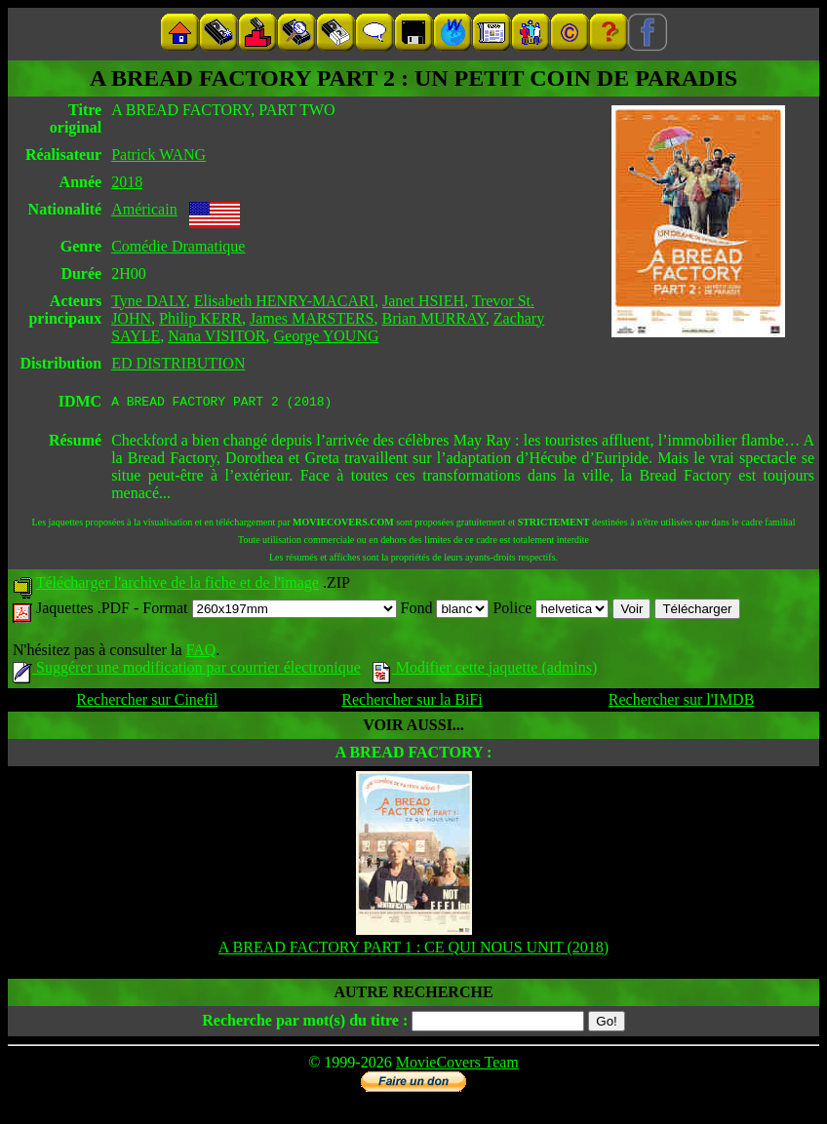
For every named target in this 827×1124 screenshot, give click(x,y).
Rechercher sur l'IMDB (682, 702)
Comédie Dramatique (178, 246)
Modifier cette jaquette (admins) (485, 670)
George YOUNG (326, 336)
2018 (126, 182)
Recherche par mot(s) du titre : (305, 1023)
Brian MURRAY (434, 318)
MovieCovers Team (457, 1065)
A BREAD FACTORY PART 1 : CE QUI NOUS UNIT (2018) (413, 950)
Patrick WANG (158, 154)
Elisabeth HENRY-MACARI (284, 300)
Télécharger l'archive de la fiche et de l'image (177, 585)
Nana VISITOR (216, 336)
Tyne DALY (148, 300)
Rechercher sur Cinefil (146, 702)
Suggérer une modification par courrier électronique (187, 670)
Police (550, 610)
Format (269, 610)
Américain (144, 209)
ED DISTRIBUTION (178, 363)
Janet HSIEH (423, 300)
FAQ (200, 652)
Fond (445, 610)
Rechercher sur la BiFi (411, 702)
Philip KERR (200, 318)
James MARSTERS (312, 318)
